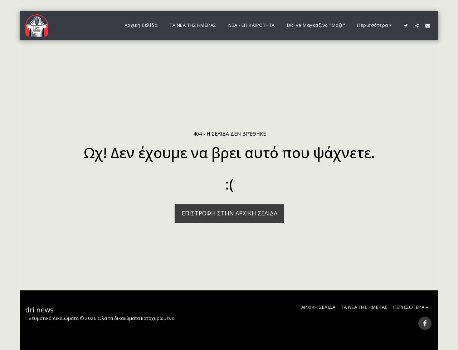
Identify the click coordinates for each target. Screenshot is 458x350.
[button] (405, 25)
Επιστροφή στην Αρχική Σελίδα (229, 213)
